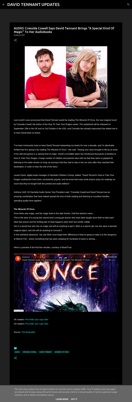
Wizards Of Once (62, 352)
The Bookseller (28, 332)
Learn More (62, 399)
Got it (74, 399)
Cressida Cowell (29, 352)
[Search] (63, 4)
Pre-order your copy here (36, 319)
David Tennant (45, 352)
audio (17, 352)
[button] (15, 40)
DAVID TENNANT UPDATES (33, 4)
